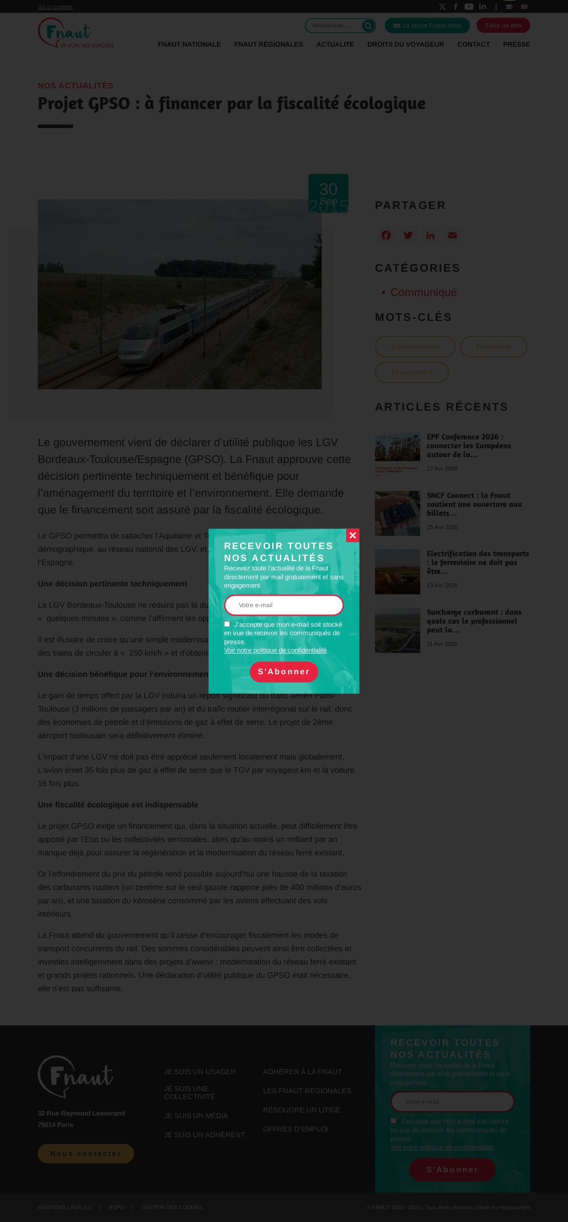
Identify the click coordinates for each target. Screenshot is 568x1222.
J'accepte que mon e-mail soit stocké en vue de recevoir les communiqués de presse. (283, 638)
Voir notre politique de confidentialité (275, 650)
